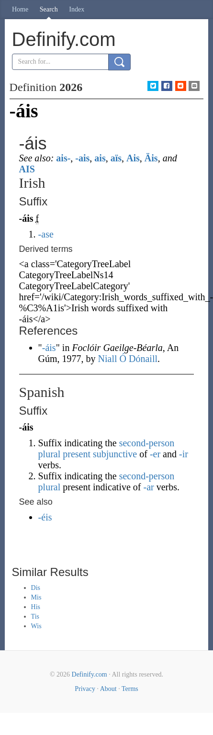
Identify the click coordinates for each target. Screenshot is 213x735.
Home (20, 9)
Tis (35, 616)
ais (99, 158)
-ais (82, 158)
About (108, 688)
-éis (45, 517)
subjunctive (115, 454)
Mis (36, 597)
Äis (151, 158)
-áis (49, 347)
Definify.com (89, 674)
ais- (63, 158)
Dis (35, 587)
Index (76, 9)
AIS (27, 169)
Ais (133, 158)
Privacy (85, 688)
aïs (116, 158)
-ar (149, 487)
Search (49, 9)
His (35, 607)
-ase (46, 234)
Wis (36, 626)
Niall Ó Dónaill (127, 358)
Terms (130, 688)
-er (155, 454)
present (76, 454)
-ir (183, 454)
